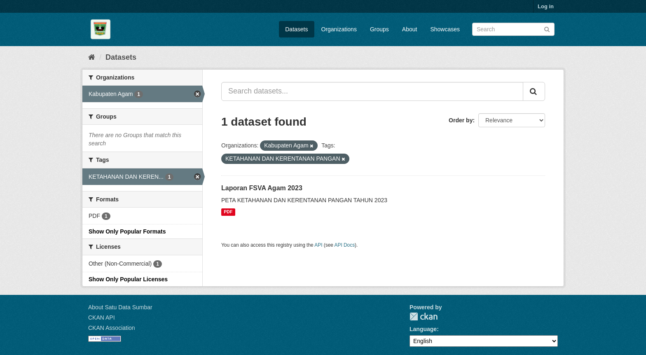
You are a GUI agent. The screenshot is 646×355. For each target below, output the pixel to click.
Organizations (339, 29)
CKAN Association (111, 328)
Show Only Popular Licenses (128, 279)
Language (423, 329)
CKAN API (101, 317)
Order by (461, 120)
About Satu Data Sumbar (120, 307)
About (409, 29)
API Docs (345, 245)
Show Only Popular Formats (127, 231)
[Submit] (546, 28)
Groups (379, 29)
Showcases (445, 29)
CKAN (424, 316)
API (318, 245)
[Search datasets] (513, 29)
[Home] (91, 57)
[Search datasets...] (372, 91)
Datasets (296, 29)
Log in (546, 6)
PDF (228, 212)
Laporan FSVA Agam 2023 (261, 188)
